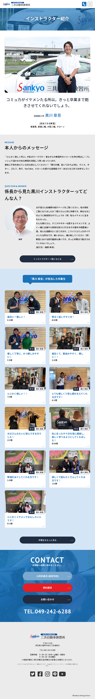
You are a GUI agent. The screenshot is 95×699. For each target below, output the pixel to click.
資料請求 (47, 587)
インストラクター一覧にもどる (47, 258)
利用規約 (68, 664)
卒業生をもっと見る (47, 540)
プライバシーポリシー (58, 664)
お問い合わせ (47, 599)
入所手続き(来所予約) (47, 576)
